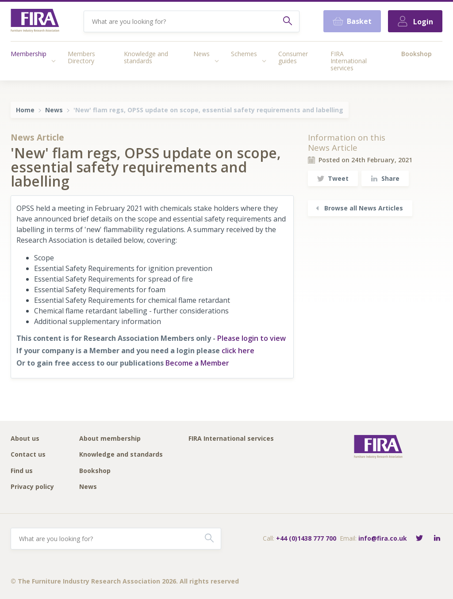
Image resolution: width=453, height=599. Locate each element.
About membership (110, 439)
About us (25, 439)
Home (25, 110)
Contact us (28, 454)
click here (238, 350)
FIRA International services (348, 61)
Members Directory (81, 57)
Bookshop (416, 54)
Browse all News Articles (358, 208)
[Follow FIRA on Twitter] (419, 538)
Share (385, 178)
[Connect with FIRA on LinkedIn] (437, 538)
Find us (22, 471)
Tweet (333, 178)
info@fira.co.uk (382, 538)
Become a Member (197, 363)
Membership (28, 54)
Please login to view (251, 338)
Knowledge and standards (146, 57)
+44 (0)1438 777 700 (306, 538)
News (201, 54)
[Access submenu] (53, 61)
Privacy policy (32, 487)
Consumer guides (293, 57)
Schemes (244, 54)
